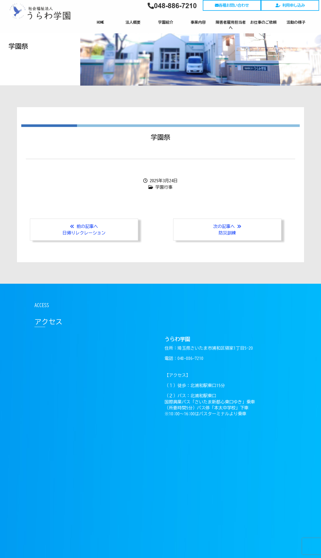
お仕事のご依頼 (263, 22)
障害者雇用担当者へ (231, 25)
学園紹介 (165, 22)
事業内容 (198, 22)
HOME (100, 22)
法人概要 (133, 22)
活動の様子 (296, 22)
